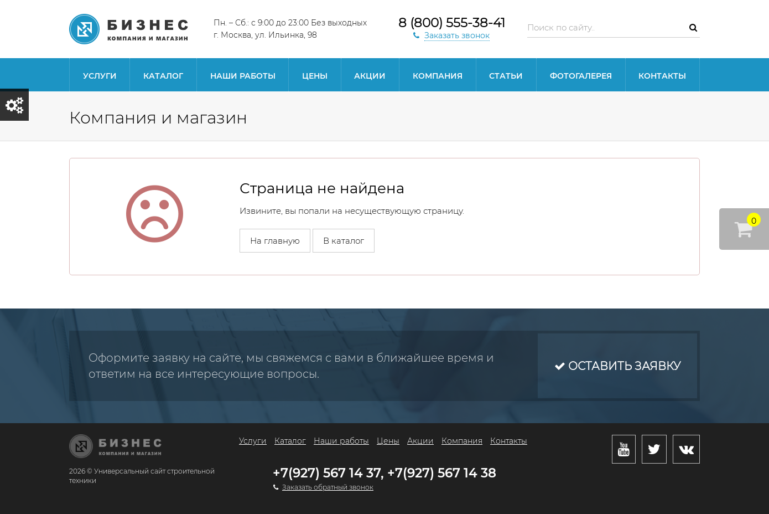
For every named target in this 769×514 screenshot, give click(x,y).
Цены (315, 76)
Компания (438, 76)
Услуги (100, 76)
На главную (275, 240)
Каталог (163, 76)
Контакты (662, 76)
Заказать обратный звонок (327, 487)
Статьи (506, 76)
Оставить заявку (617, 366)
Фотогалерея (581, 76)
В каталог (343, 240)
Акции (370, 76)
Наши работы (243, 76)
